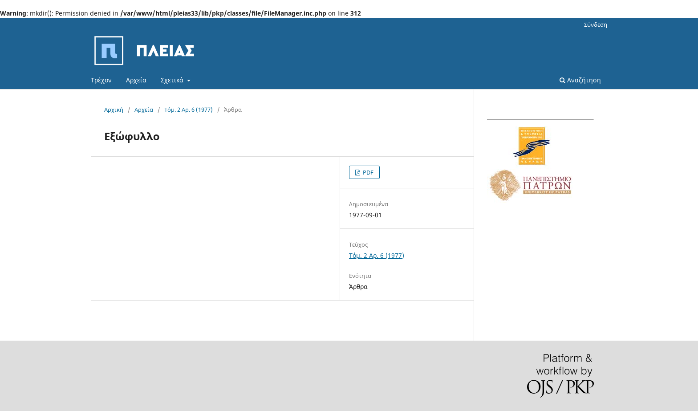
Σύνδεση (595, 24)
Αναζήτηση (580, 80)
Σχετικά (173, 80)
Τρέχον (101, 80)
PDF (367, 172)
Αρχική (113, 110)
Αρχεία (136, 80)
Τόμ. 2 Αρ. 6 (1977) (188, 110)
